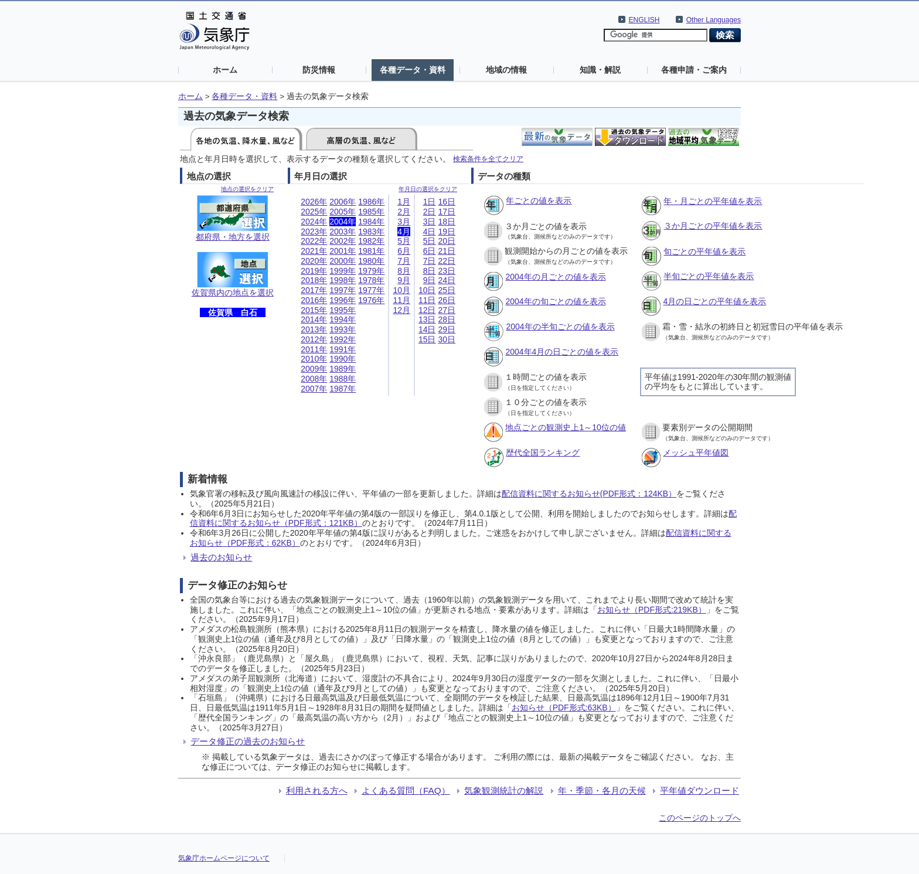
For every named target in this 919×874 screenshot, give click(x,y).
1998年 (342, 280)
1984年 (371, 221)
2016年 (314, 300)
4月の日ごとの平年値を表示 (714, 301)
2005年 (342, 211)
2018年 (314, 280)
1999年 (342, 271)
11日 (427, 300)
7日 (429, 261)
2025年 (314, 211)
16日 (446, 201)
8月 (403, 271)
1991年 (342, 349)
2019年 (314, 271)
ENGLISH (644, 20)
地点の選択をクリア (247, 189)
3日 (429, 221)
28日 (446, 319)
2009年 (314, 368)
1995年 (342, 310)
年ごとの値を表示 (538, 200)
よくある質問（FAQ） (406, 790)
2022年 (314, 241)
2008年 (314, 378)
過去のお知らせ (221, 557)
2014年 (314, 319)
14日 (427, 329)
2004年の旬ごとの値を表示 (555, 301)
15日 (427, 339)
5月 (403, 241)
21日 (446, 251)
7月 (403, 261)
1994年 (342, 319)
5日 (429, 241)
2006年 (342, 201)
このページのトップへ (700, 817)
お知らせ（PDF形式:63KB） (564, 707)
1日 (429, 201)
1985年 (371, 211)
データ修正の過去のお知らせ (247, 741)
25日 (446, 290)
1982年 (371, 241)
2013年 (314, 329)
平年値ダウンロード (699, 790)
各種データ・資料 (412, 69)
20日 (446, 241)
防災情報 (318, 69)
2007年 (314, 388)
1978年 (371, 280)
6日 (429, 251)
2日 (429, 211)
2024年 (314, 221)
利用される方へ (317, 790)
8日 (429, 271)
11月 (401, 300)
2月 (403, 211)
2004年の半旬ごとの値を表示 (560, 326)
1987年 (342, 388)
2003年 (342, 231)
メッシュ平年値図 (696, 452)
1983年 (371, 231)
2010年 (314, 358)
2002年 (342, 241)
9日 (429, 280)
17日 (446, 211)
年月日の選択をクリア (428, 189)
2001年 (342, 251)
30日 (446, 339)
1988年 (342, 378)
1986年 (371, 201)
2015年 (314, 310)
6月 (403, 251)
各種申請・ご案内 (694, 69)
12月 (401, 310)
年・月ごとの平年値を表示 (712, 201)
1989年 (342, 368)
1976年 (371, 300)
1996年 (342, 300)
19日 (446, 231)
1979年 (371, 271)
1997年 (342, 290)
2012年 (314, 339)
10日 (427, 290)
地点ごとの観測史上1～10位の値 (565, 427)
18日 (446, 221)
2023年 (314, 231)
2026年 (314, 201)
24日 (446, 280)
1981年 (371, 251)
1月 (403, 201)
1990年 (342, 358)
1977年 (371, 290)
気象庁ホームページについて (224, 858)
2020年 (314, 261)
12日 (427, 310)
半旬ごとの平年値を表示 (708, 276)
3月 (403, 221)
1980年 (371, 261)
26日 (446, 300)
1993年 (342, 329)
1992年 (342, 339)
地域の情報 (506, 69)
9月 (403, 280)
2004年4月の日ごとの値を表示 (561, 351)
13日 (427, 319)
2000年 (342, 261)
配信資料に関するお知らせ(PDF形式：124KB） (589, 493)
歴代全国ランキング (543, 452)
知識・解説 (600, 69)
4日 (429, 231)
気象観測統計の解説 (503, 790)
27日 (446, 310)
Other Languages (713, 20)
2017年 (314, 290)
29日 (446, 329)
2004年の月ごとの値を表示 (555, 276)
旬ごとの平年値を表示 (704, 251)
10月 (401, 290)
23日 (446, 271)
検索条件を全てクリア (488, 158)
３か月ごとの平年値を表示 (712, 225)
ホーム (225, 69)
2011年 (314, 349)
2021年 (314, 251)
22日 (446, 261)
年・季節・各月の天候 (602, 790)
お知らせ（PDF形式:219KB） (651, 609)
